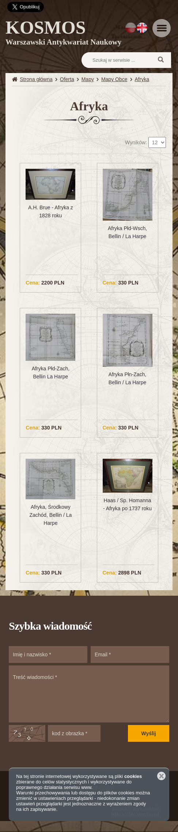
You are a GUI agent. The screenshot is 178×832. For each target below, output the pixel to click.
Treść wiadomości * (89, 693)
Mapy (88, 79)
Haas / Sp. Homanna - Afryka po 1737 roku (127, 504)
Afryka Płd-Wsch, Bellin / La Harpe (127, 232)
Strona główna (36, 79)
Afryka (142, 79)
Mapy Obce (114, 79)
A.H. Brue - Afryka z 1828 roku (50, 211)
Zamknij (161, 776)
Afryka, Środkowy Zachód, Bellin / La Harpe (50, 515)
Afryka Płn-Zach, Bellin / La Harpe (128, 378)
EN (142, 27)
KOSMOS (63, 34)
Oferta (67, 79)
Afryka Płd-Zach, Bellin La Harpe (50, 372)
